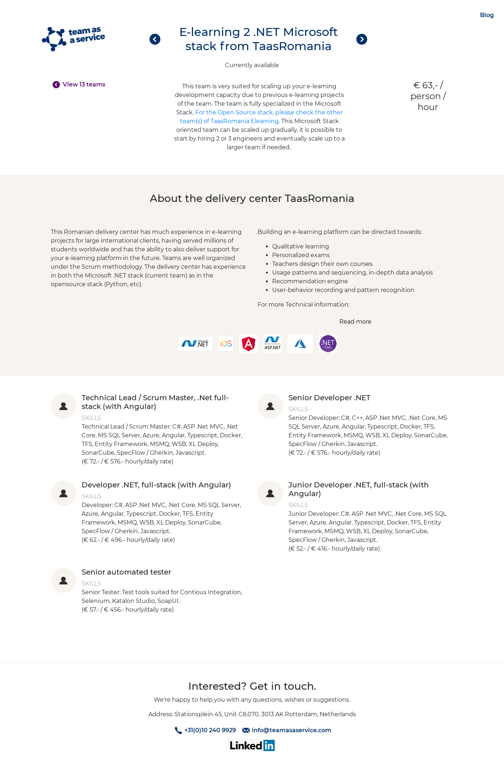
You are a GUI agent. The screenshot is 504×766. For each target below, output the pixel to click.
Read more (355, 321)
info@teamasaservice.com (285, 730)
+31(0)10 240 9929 (204, 730)
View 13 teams (84, 84)
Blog (487, 15)
